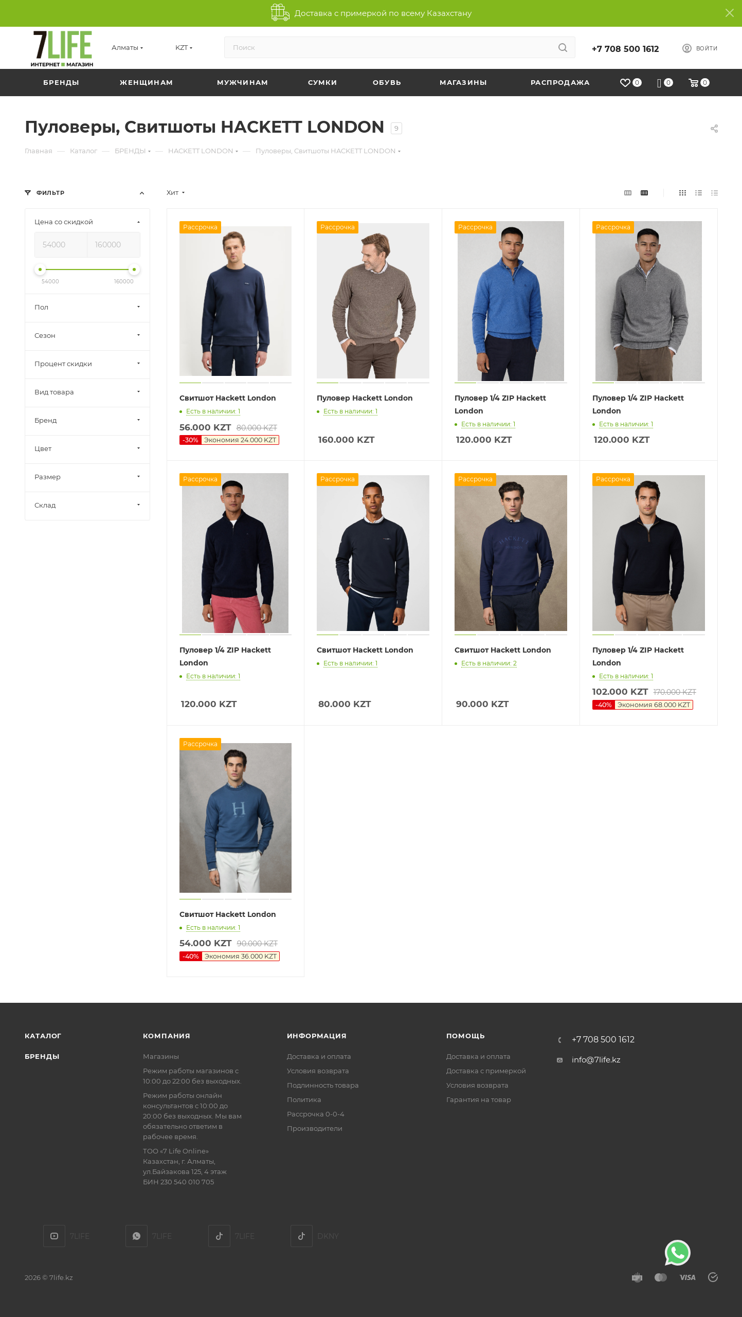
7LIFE (136, 1236)
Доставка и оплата (319, 1056)
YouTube (54, 1236)
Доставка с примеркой (486, 1071)
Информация (317, 1036)
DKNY (302, 1236)
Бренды (42, 1056)
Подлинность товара (323, 1085)
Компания (167, 1036)
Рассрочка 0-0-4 (316, 1114)
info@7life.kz (596, 1060)
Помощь (465, 1036)
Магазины (161, 1056)
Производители (314, 1128)
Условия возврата (318, 1071)
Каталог (43, 1036)
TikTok (219, 1236)
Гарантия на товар (478, 1099)
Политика (304, 1099)
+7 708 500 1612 (625, 49)
